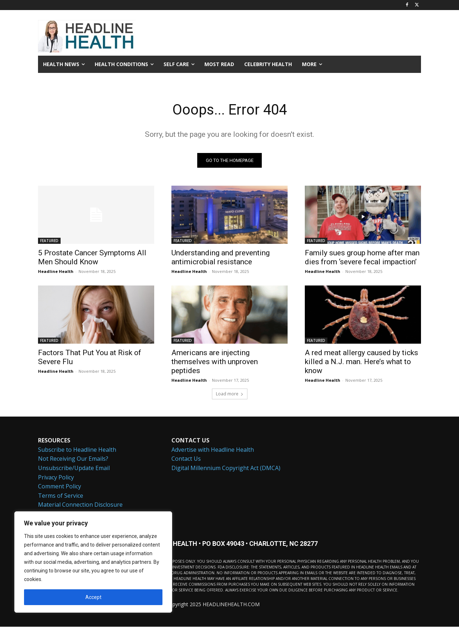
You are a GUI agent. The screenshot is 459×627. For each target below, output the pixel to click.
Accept (93, 597)
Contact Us (186, 459)
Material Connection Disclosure (80, 504)
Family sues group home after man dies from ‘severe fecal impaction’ (362, 257)
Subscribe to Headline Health (77, 449)
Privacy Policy (56, 477)
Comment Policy (59, 486)
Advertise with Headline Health (212, 449)
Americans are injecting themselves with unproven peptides (214, 361)
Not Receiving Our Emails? (73, 459)
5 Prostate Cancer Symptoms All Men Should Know (92, 257)
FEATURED (49, 240)
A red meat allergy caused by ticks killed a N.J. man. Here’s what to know (361, 361)
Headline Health (56, 271)
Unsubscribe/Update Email (74, 468)
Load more (229, 394)
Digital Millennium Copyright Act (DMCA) (225, 468)
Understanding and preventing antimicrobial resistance (220, 257)
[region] (93, 562)
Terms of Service (60, 495)
